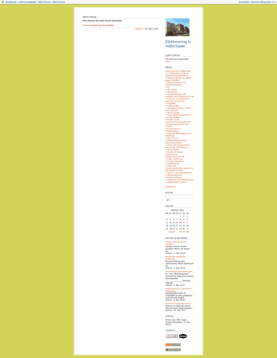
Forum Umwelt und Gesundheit (98, 25)
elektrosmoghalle (27, 2)
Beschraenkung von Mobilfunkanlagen (175, 83)
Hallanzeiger (173, 105)
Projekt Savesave (175, 161)
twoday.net (10, 2)
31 (187, 228)
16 (184, 222)
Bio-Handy (172, 89)
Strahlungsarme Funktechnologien (173, 176)
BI (168, 87)
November (184, 232)
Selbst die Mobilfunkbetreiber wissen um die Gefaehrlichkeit (179, 168)
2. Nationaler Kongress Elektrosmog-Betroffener (177, 74)
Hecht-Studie (173, 112)
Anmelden (244, 2)
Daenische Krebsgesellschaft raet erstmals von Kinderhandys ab (179, 94)
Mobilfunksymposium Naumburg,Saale (176, 141)
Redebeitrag (173, 163)
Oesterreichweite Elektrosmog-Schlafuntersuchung (174, 154)
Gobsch (139, 29)
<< (274, 2)
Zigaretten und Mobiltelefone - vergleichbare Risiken (179, 181)
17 (187, 222)
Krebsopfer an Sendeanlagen (173, 130)
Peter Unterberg (174, 159)
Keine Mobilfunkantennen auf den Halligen (178, 116)
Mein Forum (44, 2)
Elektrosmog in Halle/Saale (178, 44)
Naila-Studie (173, 149)
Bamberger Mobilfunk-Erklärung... (175, 257)
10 (187, 219)
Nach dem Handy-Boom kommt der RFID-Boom (177, 146)
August (172, 232)
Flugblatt (171, 103)
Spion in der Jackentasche (179, 173)
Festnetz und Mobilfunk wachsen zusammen (177, 100)
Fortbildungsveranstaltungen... (179, 271)
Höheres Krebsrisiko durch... (178, 303)
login (167, 61)
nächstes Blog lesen (261, 2)
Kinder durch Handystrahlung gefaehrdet (178, 120)
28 (177, 228)
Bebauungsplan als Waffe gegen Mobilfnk (178, 79)
